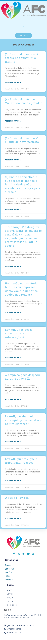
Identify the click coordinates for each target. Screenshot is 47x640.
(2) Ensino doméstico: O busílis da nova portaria (22, 140)
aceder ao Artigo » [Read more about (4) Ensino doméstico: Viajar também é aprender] (13, 121)
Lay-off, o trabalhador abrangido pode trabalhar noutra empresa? (23, 420)
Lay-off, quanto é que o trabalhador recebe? (21, 460)
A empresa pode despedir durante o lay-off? (22, 376)
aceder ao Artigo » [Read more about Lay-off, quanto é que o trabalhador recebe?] (13, 481)
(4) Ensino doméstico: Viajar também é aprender (23, 101)
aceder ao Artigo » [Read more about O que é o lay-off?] (13, 518)
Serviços (11, 594)
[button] (23, 26)
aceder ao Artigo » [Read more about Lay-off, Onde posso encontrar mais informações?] (13, 358)
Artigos (10, 597)
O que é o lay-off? (17, 497)
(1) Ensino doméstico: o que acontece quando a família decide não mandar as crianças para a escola (22, 184)
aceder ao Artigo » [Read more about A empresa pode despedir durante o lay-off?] (13, 399)
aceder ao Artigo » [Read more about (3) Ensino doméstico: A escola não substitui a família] (13, 82)
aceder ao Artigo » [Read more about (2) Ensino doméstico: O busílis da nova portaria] (13, 160)
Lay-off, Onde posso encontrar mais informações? (19, 333)
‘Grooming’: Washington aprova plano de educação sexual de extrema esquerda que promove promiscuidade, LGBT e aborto (23, 236)
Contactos (12, 605)
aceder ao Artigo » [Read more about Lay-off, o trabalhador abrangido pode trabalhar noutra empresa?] (13, 442)
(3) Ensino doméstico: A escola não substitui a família (21, 57)
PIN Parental (12, 601)
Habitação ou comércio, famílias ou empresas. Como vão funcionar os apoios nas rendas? (21, 289)
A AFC (9, 590)
